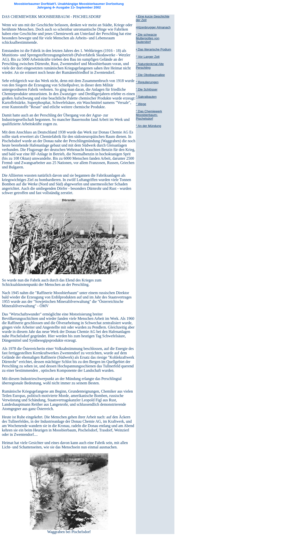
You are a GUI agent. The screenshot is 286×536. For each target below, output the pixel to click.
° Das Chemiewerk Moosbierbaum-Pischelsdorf (149, 114)
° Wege (141, 104)
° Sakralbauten (146, 97)
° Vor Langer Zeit (148, 56)
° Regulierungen (147, 82)
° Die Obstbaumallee (150, 75)
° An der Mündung (148, 126)
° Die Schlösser (146, 89)
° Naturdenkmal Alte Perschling (150, 65)
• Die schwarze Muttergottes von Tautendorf (147, 38)
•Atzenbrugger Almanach (153, 27)
